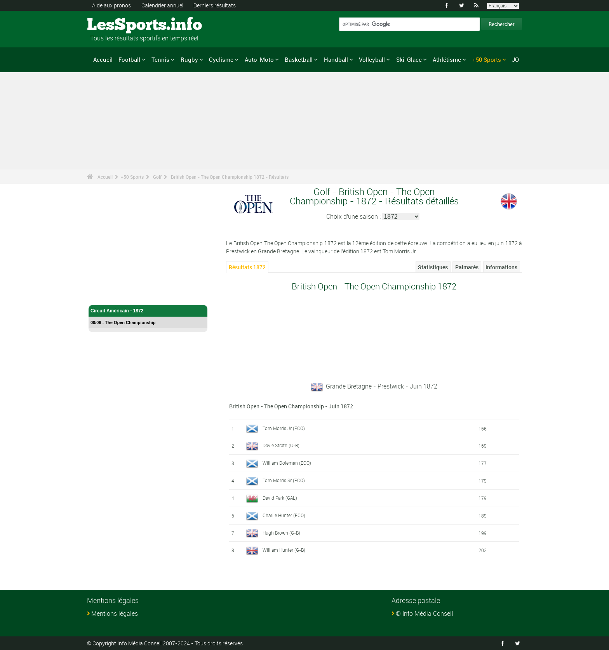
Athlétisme (447, 59)
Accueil (103, 59)
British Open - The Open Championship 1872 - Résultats (230, 177)
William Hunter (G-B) (284, 550)
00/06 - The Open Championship (122, 322)
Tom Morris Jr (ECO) (284, 428)
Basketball (299, 59)
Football (129, 59)
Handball (336, 59)
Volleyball (372, 59)
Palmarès (466, 267)
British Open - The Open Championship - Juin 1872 (291, 406)
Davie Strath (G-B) (281, 445)
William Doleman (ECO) (287, 463)
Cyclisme (221, 59)
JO (515, 59)
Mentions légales (114, 613)
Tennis (160, 59)
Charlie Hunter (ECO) (284, 515)
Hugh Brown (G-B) (281, 533)
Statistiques (433, 267)
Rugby (189, 59)
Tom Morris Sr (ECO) (284, 480)
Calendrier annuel (162, 5)
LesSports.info (116, 25)
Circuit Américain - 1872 (148, 311)
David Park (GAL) (280, 498)
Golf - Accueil (105, 294)
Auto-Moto (259, 59)
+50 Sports (486, 59)
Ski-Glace (409, 59)
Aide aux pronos (111, 5)
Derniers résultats (214, 5)
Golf (157, 177)
